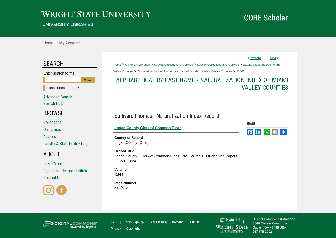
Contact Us (52, 177)
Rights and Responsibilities (65, 170)
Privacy (116, 228)
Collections (52, 122)
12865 (241, 71)
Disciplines (52, 129)
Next (273, 58)
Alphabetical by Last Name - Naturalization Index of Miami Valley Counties (185, 71)
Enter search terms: (59, 73)
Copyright (133, 228)
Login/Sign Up (134, 222)
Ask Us (195, 222)
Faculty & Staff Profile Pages (67, 143)
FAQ (114, 222)
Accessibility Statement (166, 222)
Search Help (53, 103)
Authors (49, 136)
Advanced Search (57, 96)
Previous (255, 58)
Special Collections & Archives (173, 64)
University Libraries (137, 64)
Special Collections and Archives (218, 64)
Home (117, 64)
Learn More (52, 163)
